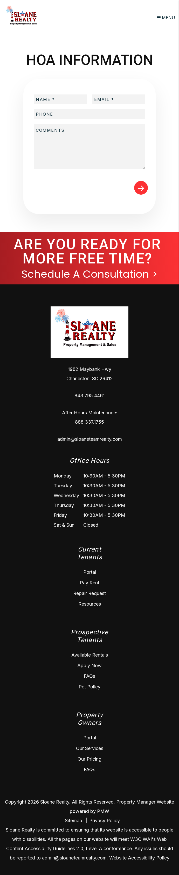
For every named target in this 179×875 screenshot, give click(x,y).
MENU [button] (166, 17)
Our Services (89, 748)
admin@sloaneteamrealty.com (89, 439)
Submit (141, 188)
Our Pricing (89, 759)
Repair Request (89, 593)
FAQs (89, 676)
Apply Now (89, 665)
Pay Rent (89, 582)
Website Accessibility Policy (139, 858)
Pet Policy (89, 686)
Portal (89, 572)
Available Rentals (89, 655)
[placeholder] (60, 99)
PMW (103, 811)
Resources (89, 604)
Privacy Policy (104, 820)
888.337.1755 (89, 422)
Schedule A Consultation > (90, 274)
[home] (23, 17)
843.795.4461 (89, 395)
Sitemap (73, 820)
